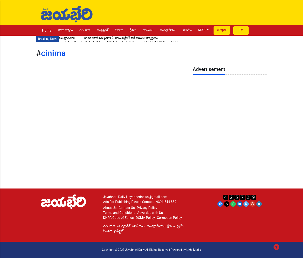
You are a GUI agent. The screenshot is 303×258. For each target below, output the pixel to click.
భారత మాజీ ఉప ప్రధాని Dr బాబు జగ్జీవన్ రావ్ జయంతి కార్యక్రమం (121, 37)
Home (46, 30)
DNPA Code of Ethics (118, 218)
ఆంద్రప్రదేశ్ (102, 30)
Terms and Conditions (119, 213)
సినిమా (119, 30)
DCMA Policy (145, 218)
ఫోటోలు (187, 30)
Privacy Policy (147, 208)
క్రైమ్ (180, 226)
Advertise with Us (150, 213)
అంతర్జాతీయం (168, 30)
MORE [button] (202, 30)
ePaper (222, 30)
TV (241, 30)
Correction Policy (169, 218)
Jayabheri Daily (114, 197)
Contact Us (127, 208)
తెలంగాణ (84, 30)
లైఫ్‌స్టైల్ (118, 231)
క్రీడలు (133, 30)
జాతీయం (148, 30)
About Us (109, 208)
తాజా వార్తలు (65, 30)
